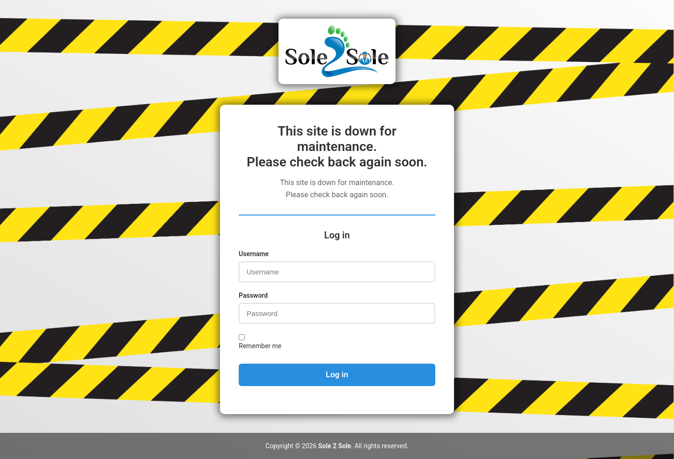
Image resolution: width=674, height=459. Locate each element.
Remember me (260, 346)
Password (253, 295)
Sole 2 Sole (334, 446)
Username (254, 254)
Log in (337, 375)
